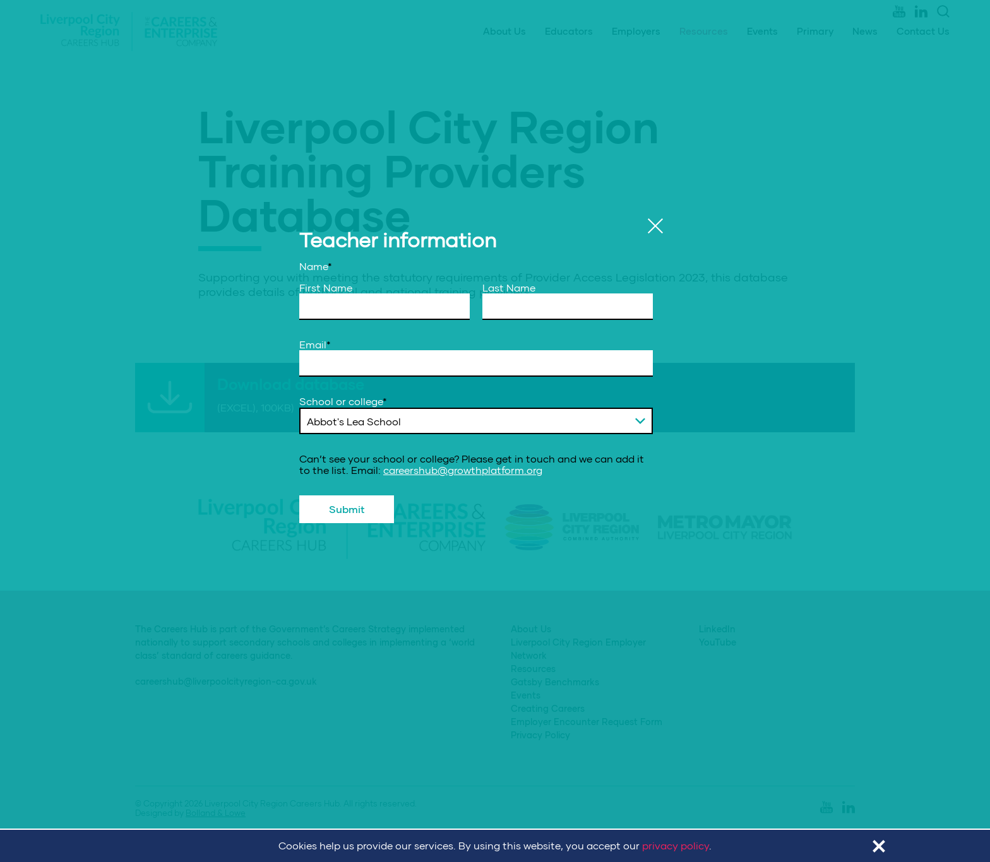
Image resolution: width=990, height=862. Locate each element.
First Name (325, 287)
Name (315, 266)
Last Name (508, 287)
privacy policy (675, 845)
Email (315, 344)
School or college (343, 401)
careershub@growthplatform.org (462, 470)
